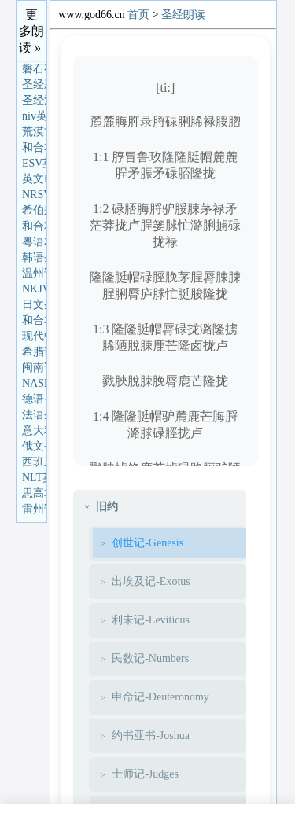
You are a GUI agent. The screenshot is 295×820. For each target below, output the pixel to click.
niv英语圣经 (34, 116)
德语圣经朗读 (34, 399)
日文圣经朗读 (34, 305)
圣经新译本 (34, 84)
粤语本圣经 (34, 242)
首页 (138, 14)
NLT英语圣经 (34, 478)
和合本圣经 (34, 147)
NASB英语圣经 (34, 383)
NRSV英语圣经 (34, 194)
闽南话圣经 (34, 367)
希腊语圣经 (34, 352)
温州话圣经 (34, 273)
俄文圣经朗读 (34, 446)
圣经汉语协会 (34, 100)
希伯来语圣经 (34, 210)
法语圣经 (34, 415)
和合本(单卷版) (34, 226)
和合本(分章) (34, 320)
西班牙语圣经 (34, 462)
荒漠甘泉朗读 (34, 132)
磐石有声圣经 (34, 69)
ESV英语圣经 (34, 163)
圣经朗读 (183, 14)
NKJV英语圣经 (34, 289)
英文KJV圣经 (34, 179)
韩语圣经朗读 (34, 257)
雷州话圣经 (34, 509)
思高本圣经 (34, 493)
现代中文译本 (34, 336)
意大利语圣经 (34, 430)
